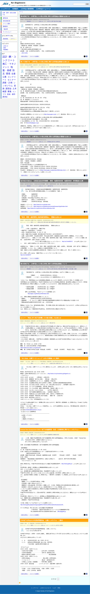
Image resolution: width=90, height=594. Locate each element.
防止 (57, 268)
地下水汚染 (67, 66)
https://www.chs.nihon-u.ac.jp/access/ (30, 347)
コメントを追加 (34, 56)
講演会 (5, 97)
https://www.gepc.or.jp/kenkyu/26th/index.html (53, 170)
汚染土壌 (62, 66)
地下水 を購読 (20, 583)
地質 (49, 222)
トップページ (5, 9)
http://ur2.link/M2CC (67, 241)
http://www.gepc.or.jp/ (50, 114)
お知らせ (41, 21)
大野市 (61, 525)
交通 (13, 74)
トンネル (71, 222)
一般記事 (5, 29)
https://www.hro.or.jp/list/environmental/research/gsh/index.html (50, 206)
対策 (59, 268)
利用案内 (15, 9)
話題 (4, 47)
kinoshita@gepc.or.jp (32, 122)
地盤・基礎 (73, 268)
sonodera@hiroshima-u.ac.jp (33, 409)
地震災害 (53, 222)
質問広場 (5, 18)
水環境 (57, 363)
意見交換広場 (6, 21)
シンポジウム (41, 434)
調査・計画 (68, 268)
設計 (5, 56)
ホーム (21, 11)
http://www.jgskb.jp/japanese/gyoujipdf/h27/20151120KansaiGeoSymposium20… (42, 504)
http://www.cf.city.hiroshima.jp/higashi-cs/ (59, 373)
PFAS (57, 21)
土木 (14, 88)
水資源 (51, 363)
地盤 (60, 21)
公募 (48, 186)
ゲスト (9, 35)
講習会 (39, 222)
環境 (45, 222)
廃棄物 (67, 222)
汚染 (54, 21)
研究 (64, 268)
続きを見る (24, 56)
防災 (42, 222)
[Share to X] (84, 56)
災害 (54, 363)
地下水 (49, 21)
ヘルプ (54, 588)
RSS (59, 588)
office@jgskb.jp (61, 511)
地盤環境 (50, 434)
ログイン (13, 38)
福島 (62, 268)
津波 (51, 323)
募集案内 (29, 21)
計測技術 (54, 434)
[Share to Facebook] (86, 56)
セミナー (12, 80)
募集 (10, 91)
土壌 (52, 21)
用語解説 (5, 49)
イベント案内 (30, 66)
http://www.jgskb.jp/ (67, 463)
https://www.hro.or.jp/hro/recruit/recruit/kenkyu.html (41, 208)
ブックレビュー (7, 32)
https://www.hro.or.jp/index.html (41, 204)
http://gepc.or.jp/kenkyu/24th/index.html (38, 293)
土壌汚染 (57, 66)
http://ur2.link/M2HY (25, 255)
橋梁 (4, 91)
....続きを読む (24, 53)
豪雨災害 (57, 222)
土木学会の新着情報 (27, 9)
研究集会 (49, 141)
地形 (47, 222)
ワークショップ (66, 363)
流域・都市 (11, 94)
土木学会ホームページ (43, 9)
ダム (75, 222)
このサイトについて (45, 588)
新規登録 (5, 38)
